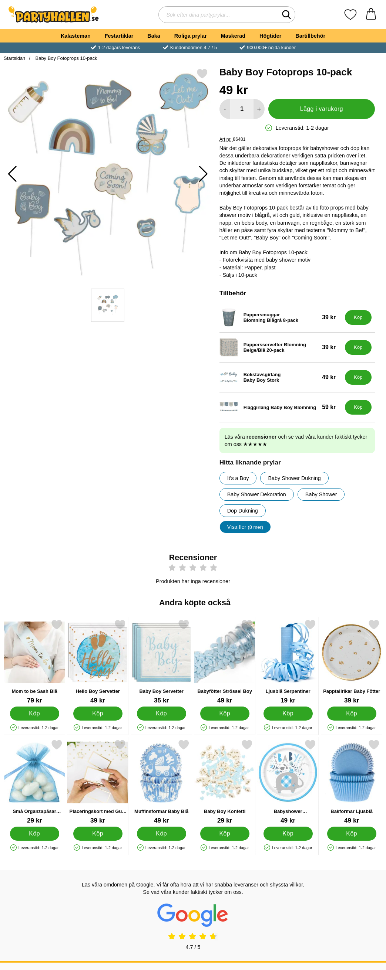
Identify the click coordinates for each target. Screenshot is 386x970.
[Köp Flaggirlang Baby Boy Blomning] (358, 407)
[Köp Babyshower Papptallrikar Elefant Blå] (288, 834)
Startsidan (14, 58)
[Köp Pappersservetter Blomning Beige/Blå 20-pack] (358, 347)
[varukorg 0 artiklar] (371, 14)
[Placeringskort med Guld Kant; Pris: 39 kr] (97, 782)
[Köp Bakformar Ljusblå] (351, 834)
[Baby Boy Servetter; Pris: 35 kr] (161, 662)
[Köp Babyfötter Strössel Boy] (224, 714)
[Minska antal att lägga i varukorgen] (224, 109)
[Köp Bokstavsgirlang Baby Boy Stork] (358, 377)
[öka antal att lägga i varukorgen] (259, 109)
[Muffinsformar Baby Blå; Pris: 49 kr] (161, 782)
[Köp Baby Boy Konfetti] (224, 834)
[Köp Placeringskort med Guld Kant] (97, 834)
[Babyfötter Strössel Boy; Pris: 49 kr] (224, 662)
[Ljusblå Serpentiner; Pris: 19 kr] (288, 662)
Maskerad (233, 36)
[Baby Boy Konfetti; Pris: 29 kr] (224, 782)
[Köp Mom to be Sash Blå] (34, 714)
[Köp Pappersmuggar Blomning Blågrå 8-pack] (358, 317)
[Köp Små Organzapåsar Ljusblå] (34, 834)
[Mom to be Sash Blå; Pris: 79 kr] (34, 662)
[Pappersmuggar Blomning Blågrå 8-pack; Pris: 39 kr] (280, 317)
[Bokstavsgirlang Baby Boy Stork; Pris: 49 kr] (280, 377)
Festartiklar (119, 36)
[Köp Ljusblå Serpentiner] (288, 714)
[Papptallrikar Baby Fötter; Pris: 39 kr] (351, 662)
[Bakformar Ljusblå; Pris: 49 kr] (351, 782)
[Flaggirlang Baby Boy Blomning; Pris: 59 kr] (280, 407)
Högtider (270, 36)
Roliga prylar (190, 36)
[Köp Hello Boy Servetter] (97, 714)
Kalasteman (76, 36)
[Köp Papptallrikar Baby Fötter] (351, 714)
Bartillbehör (310, 36)
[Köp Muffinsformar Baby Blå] (161, 834)
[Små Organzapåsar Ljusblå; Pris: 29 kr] (34, 782)
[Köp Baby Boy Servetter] (161, 714)
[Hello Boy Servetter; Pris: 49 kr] (97, 662)
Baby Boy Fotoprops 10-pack (65, 58)
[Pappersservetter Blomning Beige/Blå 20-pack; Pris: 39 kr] (280, 347)
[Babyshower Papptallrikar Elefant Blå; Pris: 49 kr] (288, 782)
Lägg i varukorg (321, 109)
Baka (153, 36)
